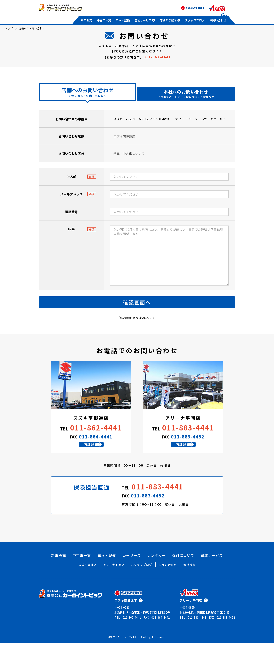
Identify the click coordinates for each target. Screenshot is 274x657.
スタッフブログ (195, 20)
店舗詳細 (96, 456)
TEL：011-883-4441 (193, 632)
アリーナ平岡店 (113, 579)
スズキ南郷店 (87, 579)
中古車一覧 (104, 20)
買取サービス (212, 569)
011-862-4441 (157, 56)
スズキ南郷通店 (128, 615)
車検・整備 (123, 20)
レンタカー (156, 569)
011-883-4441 (188, 435)
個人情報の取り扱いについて (137, 326)
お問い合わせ (217, 20)
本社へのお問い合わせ (185, 93)
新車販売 (86, 20)
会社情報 (189, 579)
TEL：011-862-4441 (127, 632)
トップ (9, 28)
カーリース (132, 569)
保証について (183, 569)
